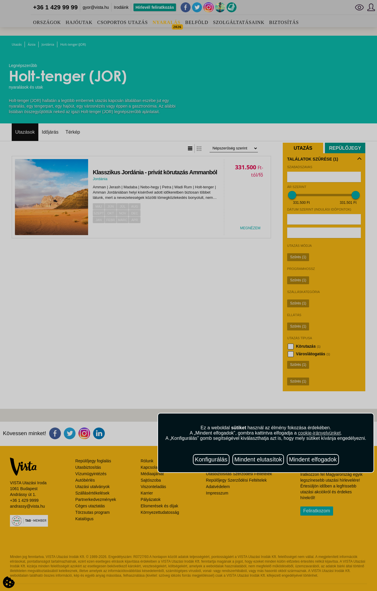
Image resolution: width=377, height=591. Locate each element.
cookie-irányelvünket (319, 432)
